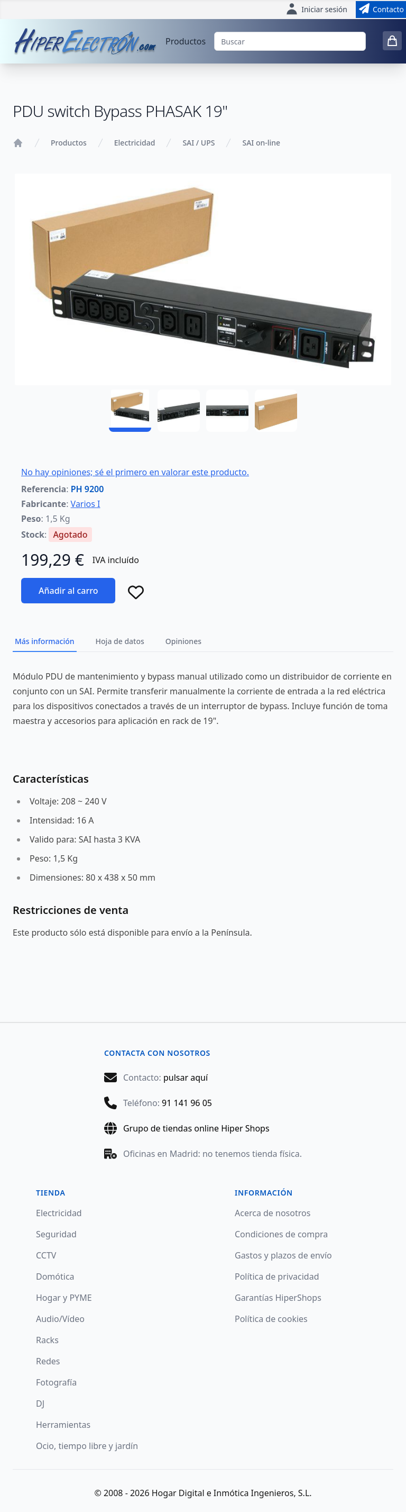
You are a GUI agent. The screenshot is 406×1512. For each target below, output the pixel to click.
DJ (40, 1403)
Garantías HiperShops (278, 1297)
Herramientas (63, 1424)
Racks (47, 1340)
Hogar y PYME (64, 1297)
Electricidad (134, 143)
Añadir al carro (68, 590)
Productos (185, 41)
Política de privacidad (277, 1276)
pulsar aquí (185, 1077)
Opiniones (183, 641)
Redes (48, 1361)
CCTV (46, 1255)
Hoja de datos (120, 641)
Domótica (55, 1276)
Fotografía (56, 1382)
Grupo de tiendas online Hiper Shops (196, 1128)
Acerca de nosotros (272, 1213)
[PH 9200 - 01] (130, 411)
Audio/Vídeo (60, 1319)
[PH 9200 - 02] (179, 411)
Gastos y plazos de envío (283, 1255)
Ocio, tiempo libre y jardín (87, 1446)
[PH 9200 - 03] (227, 411)
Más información (45, 641)
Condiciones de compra (281, 1234)
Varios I (85, 504)
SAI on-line (261, 143)
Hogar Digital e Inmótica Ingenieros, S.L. (232, 1493)
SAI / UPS (198, 143)
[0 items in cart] (392, 40)
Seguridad (56, 1234)
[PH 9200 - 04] (276, 411)
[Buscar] (290, 41)
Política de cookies (271, 1319)
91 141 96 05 (187, 1103)
